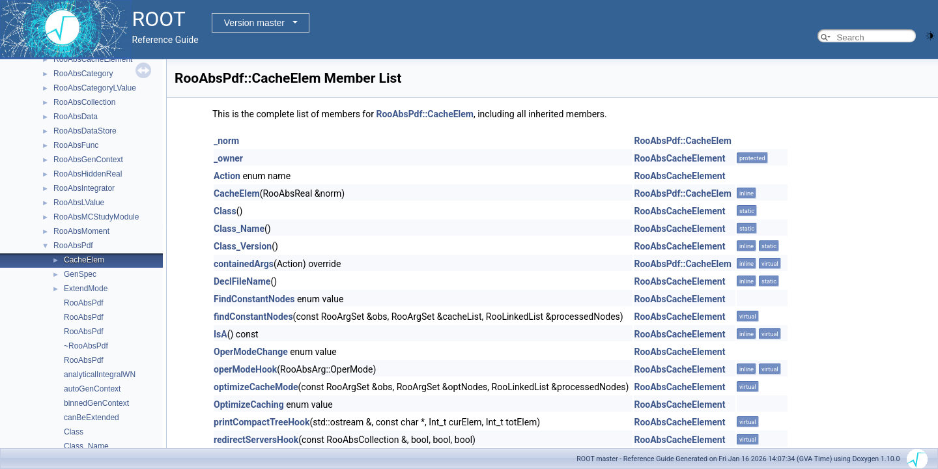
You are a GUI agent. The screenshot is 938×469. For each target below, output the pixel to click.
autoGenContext (92, 388)
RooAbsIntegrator (84, 188)
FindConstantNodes (254, 299)
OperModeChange (251, 352)
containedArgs (244, 264)
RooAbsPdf (73, 245)
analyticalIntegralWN (99, 374)
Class (73, 431)
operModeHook (245, 369)
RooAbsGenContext (88, 159)
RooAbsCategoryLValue (94, 87)
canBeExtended (91, 417)
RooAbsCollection (84, 102)
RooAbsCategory (83, 73)
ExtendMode (85, 288)
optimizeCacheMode (256, 387)
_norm (226, 140)
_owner (228, 158)
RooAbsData (75, 116)
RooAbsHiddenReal (87, 173)
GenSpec (80, 274)
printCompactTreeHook (261, 422)
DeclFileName (242, 281)
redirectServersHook (256, 439)
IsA (220, 334)
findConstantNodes (253, 316)
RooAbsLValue (78, 202)
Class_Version (243, 246)
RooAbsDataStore (85, 130)
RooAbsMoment (81, 231)
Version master (254, 23)
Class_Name (86, 446)
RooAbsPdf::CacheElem (425, 114)
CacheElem (84, 259)
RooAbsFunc (75, 145)
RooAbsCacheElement (92, 59)
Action (227, 176)
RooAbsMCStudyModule (96, 216)
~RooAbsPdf (86, 345)
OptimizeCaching (249, 404)
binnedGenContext (96, 403)
